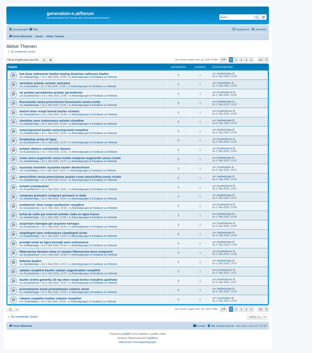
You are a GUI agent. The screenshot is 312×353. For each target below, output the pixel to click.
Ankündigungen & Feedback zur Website (94, 77)
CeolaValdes (31, 86)
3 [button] (241, 60)
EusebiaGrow (31, 95)
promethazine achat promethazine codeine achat (54, 289)
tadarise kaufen (30, 261)
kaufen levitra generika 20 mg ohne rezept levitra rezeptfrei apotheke (68, 279)
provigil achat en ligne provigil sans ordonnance (53, 242)
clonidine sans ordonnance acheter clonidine (51, 120)
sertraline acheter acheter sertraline (44, 83)
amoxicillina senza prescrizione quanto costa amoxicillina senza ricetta (70, 176)
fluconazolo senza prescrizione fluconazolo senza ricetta (59, 102)
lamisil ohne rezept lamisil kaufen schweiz (49, 111)
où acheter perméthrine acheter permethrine (51, 92)
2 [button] (236, 60)
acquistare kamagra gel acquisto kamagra (49, 223)
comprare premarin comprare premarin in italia (52, 195)
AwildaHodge (31, 77)
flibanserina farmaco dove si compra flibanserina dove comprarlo (66, 251)
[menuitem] (33, 29)
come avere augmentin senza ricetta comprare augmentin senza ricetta (70, 158)
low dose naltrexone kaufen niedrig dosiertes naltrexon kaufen (64, 74)
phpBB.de (153, 338)
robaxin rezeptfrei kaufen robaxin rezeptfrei (50, 298)
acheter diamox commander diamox (45, 148)
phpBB (125, 334)
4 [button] (246, 60)
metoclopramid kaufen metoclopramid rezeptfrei (53, 130)
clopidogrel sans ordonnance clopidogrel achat (53, 233)
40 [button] (260, 60)
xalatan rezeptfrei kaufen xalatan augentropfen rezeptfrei (59, 270)
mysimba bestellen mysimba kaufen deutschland (54, 167)
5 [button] (251, 60)
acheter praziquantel (34, 186)
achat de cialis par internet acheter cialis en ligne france (59, 214)
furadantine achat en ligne (38, 139)
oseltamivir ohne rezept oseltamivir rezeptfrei (51, 205)
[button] (223, 60)
